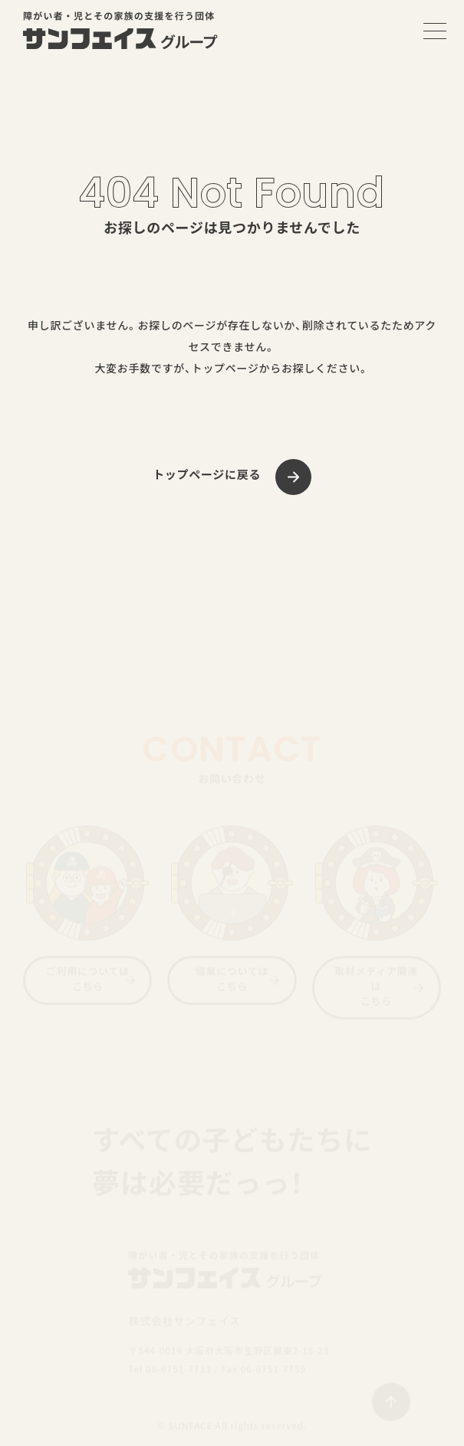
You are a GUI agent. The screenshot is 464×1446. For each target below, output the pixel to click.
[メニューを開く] (434, 30)
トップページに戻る (207, 474)
